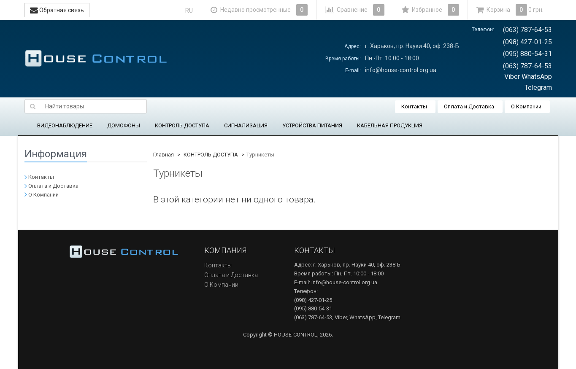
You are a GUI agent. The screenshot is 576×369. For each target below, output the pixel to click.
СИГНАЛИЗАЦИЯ (246, 125)
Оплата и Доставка (469, 106)
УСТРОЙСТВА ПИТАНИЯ (312, 125)
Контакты (414, 106)
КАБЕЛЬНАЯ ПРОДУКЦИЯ (389, 125)
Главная (163, 154)
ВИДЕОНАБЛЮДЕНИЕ (64, 125)
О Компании (526, 106)
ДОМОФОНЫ (123, 125)
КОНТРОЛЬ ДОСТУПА (182, 125)
